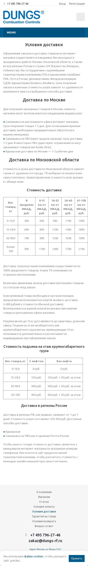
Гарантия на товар (44, 516)
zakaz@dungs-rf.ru (45, 540)
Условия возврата (44, 521)
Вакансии (44, 496)
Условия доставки (44, 511)
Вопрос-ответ (44, 526)
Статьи (44, 501)
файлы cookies (33, 556)
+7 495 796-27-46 (17, 3)
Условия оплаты (44, 506)
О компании (44, 491)
